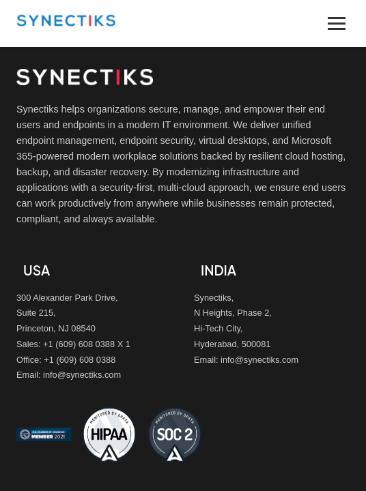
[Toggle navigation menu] (336, 23)
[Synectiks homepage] (66, 29)
